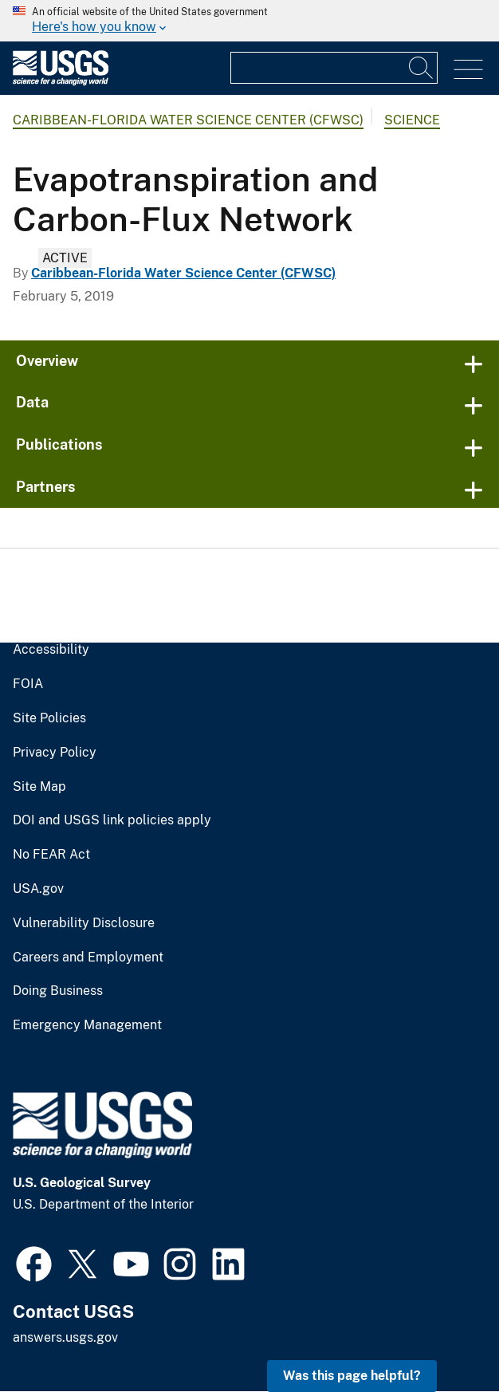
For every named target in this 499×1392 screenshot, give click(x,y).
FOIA (28, 684)
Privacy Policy (54, 752)
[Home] (60, 81)
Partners (46, 486)
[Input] (334, 68)
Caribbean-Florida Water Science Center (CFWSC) (188, 120)
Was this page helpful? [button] (352, 1375)
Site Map (39, 787)
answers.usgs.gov (65, 1337)
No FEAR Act (51, 854)
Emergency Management (87, 1025)
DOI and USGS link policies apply (112, 820)
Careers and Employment (88, 957)
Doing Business (58, 991)
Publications (59, 444)
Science (412, 120)
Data (32, 402)
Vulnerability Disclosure (84, 923)
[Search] (422, 68)
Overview (47, 360)
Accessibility (51, 650)
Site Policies (49, 718)
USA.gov (38, 889)
